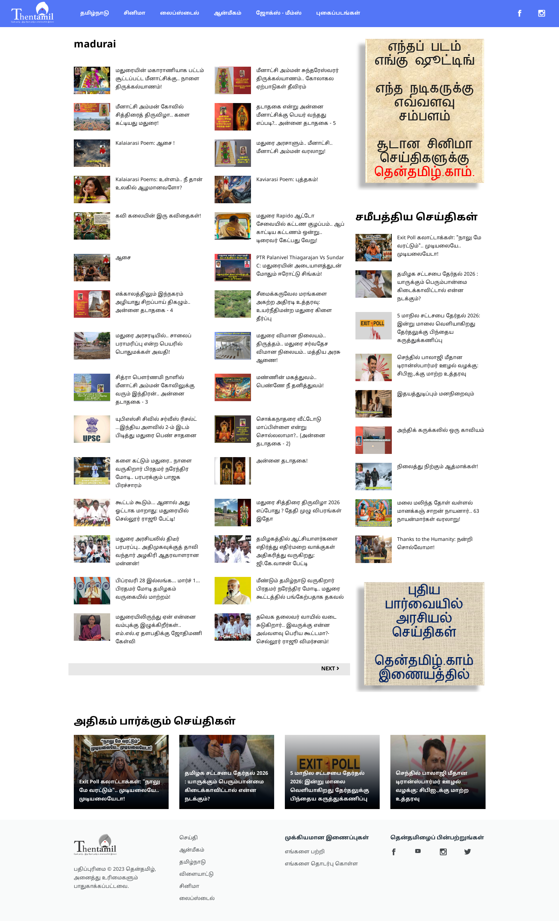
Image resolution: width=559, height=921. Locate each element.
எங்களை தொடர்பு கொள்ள (321, 864)
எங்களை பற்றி (305, 852)
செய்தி (188, 838)
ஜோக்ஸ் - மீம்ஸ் (279, 13)
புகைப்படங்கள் (338, 13)
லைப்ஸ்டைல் (179, 13)
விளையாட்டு (196, 874)
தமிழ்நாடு (94, 13)
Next (330, 669)
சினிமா (134, 13)
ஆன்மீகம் (227, 13)
